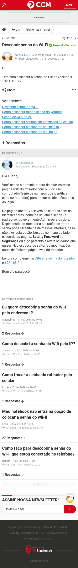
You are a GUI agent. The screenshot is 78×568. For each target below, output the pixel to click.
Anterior (11, 38)
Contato (14, 532)
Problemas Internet (37, 29)
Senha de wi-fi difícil (17, 117)
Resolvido (58, 45)
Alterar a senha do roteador (55, 258)
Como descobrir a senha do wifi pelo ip (30, 127)
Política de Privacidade (54, 527)
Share (11, 90)
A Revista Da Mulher (54, 532)
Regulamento (30, 532)
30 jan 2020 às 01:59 (52, 58)
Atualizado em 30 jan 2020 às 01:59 (35, 166)
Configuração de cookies (39, 538)
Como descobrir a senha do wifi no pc (29, 132)
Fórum (15, 29)
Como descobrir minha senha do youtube (32, 112)
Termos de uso (28, 527)
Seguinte (66, 38)
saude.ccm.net (39, 560)
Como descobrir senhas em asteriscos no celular (37, 122)
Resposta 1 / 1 (12, 153)
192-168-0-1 (13, 263)
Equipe (12, 527)
